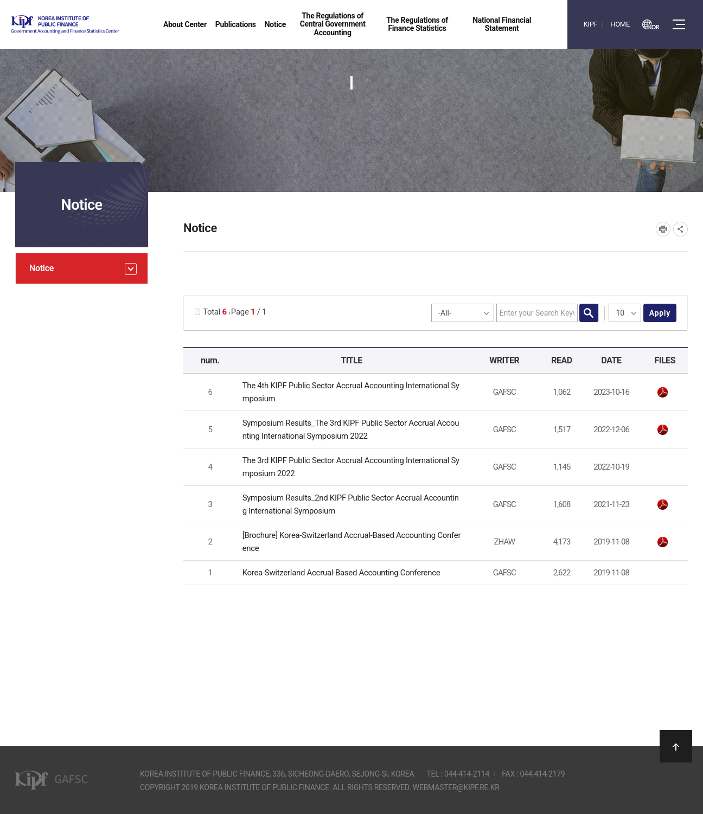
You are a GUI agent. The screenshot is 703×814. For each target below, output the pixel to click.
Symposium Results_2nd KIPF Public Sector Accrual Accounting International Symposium (350, 504)
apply (659, 313)
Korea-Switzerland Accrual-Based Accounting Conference (341, 573)
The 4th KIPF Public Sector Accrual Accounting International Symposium (350, 392)
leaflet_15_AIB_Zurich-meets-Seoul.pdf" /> (662, 542)
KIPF (591, 24)
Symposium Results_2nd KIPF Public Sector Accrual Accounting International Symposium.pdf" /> (662, 504)
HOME (620, 24)
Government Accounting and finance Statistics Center (94, 24)
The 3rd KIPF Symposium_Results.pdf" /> (662, 430)
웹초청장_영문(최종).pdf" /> (662, 392)
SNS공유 (680, 229)
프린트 (663, 229)
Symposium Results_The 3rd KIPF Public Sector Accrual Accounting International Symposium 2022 (350, 429)
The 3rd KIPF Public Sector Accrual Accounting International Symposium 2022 (350, 467)
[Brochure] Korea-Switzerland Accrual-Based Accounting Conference (351, 541)
